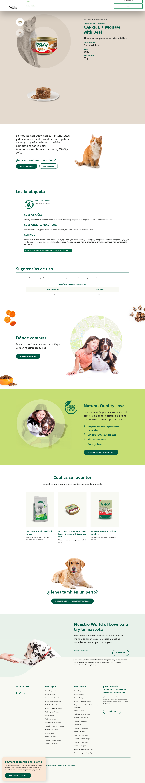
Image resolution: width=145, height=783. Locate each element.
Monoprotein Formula (52, 698)
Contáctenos (48, 166)
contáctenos (112, 711)
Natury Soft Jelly (50, 736)
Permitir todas (128, 5)
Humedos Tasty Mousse (81, 717)
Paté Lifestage (49, 715)
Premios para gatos (80, 746)
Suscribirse (120, 653)
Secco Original (78, 691)
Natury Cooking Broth (81, 735)
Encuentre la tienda (28, 356)
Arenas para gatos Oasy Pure (83, 749)
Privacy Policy (90, 665)
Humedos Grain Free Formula (54, 726)
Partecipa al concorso (18, 775)
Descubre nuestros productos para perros (72, 601)
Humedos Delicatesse (81, 728)
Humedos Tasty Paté (51, 729)
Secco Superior (79, 694)
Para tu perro (51, 686)
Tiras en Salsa (49, 733)
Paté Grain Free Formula (53, 722)
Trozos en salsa (79, 710)
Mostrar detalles (30, 16)
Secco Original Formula (52, 691)
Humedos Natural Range (53, 740)
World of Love (22, 686)
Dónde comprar (26, 166)
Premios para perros (51, 744)
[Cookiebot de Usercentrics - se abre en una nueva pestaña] (13, 18)
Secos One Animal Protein (53, 701)
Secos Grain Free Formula (53, 708)
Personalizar (128, 11)
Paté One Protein (50, 719)
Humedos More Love (81, 742)
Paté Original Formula (52, 712)
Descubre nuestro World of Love (101, 452)
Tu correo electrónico (81, 651)
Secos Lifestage (50, 694)
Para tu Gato (80, 686)
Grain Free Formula (51, 705)
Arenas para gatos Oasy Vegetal (84, 753)
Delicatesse (77, 725)
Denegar (128, 16)
